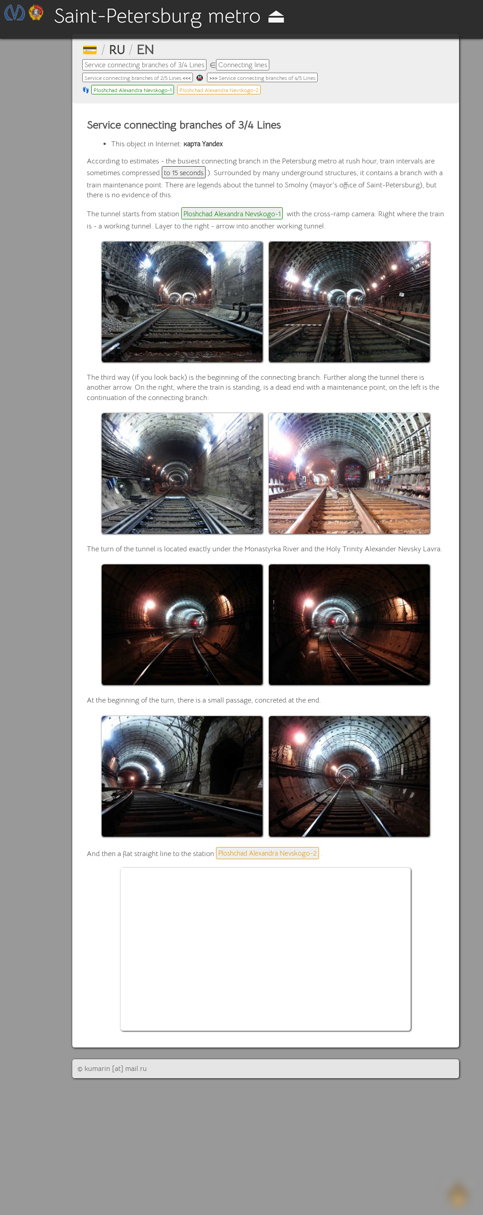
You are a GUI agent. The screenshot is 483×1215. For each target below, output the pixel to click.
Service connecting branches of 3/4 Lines (149, 65)
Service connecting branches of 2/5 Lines (143, 78)
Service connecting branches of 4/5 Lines (278, 78)
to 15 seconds (185, 174)
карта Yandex (204, 145)
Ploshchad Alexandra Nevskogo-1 (137, 91)
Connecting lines (254, 65)
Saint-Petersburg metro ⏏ (198, 17)
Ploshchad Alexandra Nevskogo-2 (231, 91)
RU (118, 50)
